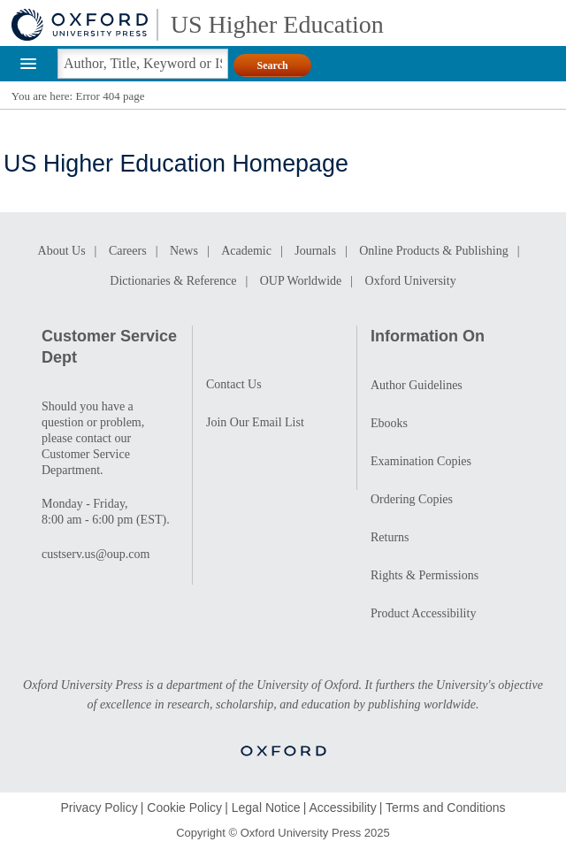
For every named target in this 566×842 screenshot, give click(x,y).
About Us (62, 250)
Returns (390, 537)
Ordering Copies (412, 499)
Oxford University (410, 280)
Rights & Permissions (424, 575)
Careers (128, 250)
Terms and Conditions (445, 807)
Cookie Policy (184, 807)
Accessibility (342, 807)
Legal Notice (266, 807)
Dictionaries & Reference (173, 280)
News (184, 250)
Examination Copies (421, 461)
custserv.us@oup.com (95, 554)
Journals (315, 250)
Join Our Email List (255, 422)
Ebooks (389, 423)
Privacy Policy (99, 807)
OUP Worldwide (301, 280)
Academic (246, 250)
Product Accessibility (423, 613)
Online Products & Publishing (433, 250)
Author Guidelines (417, 385)
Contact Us (234, 384)
